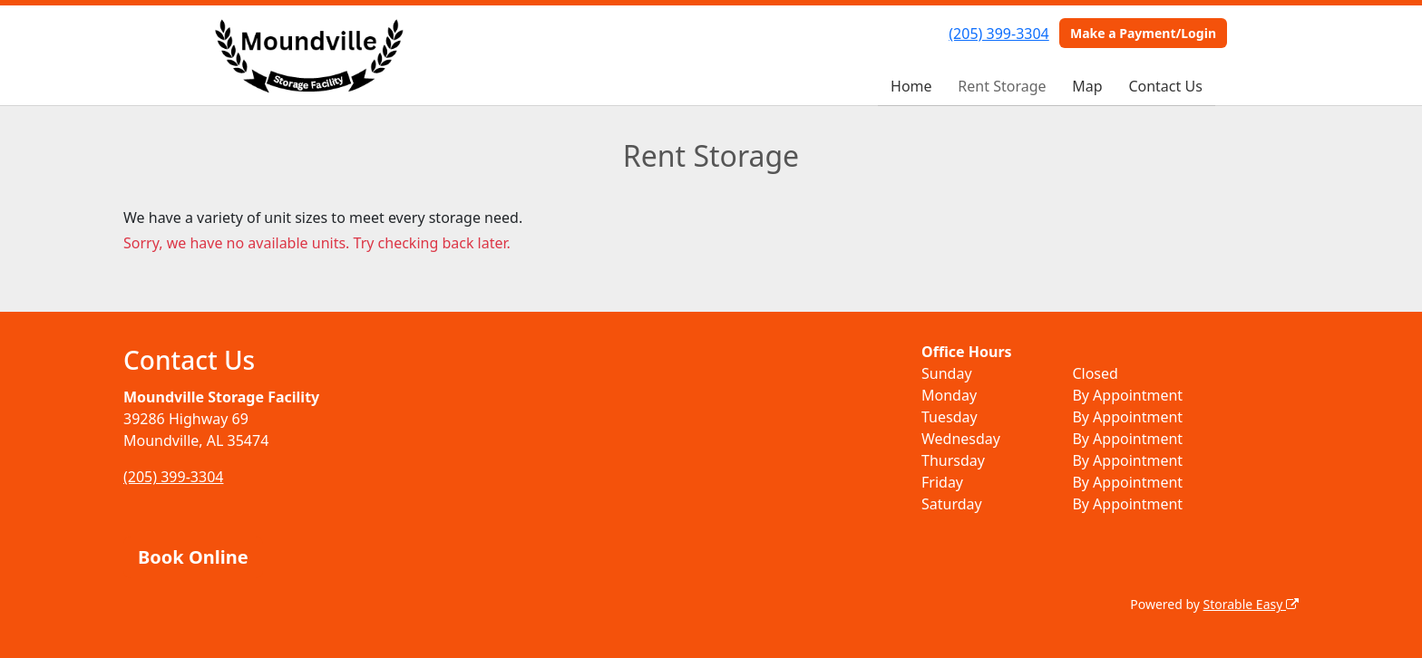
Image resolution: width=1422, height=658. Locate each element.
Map (1087, 86)
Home (911, 86)
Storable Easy (1251, 604)
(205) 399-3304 (998, 34)
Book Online (193, 557)
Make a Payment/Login (1143, 33)
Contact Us (1165, 86)
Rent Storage (1002, 86)
